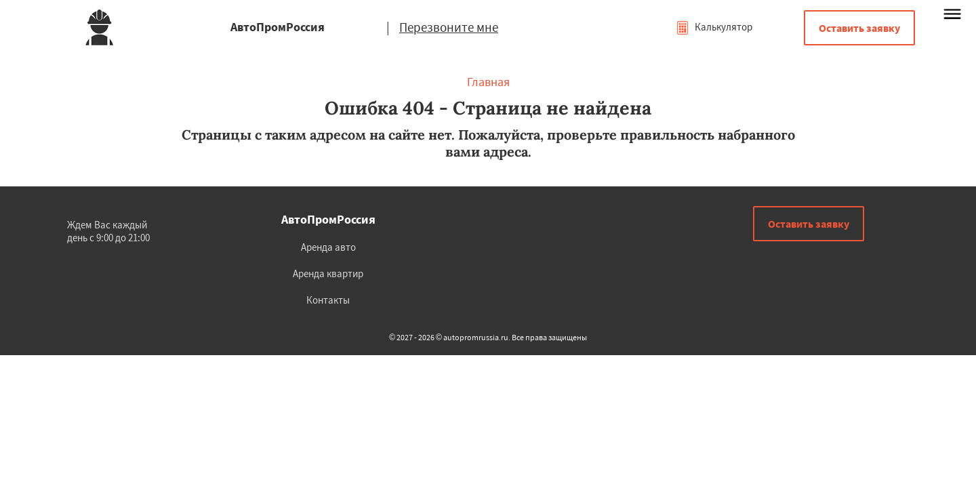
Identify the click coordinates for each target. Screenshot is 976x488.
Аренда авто (328, 247)
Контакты (328, 299)
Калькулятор (714, 26)
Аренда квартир (328, 273)
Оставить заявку (859, 28)
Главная (488, 81)
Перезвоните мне (448, 27)
